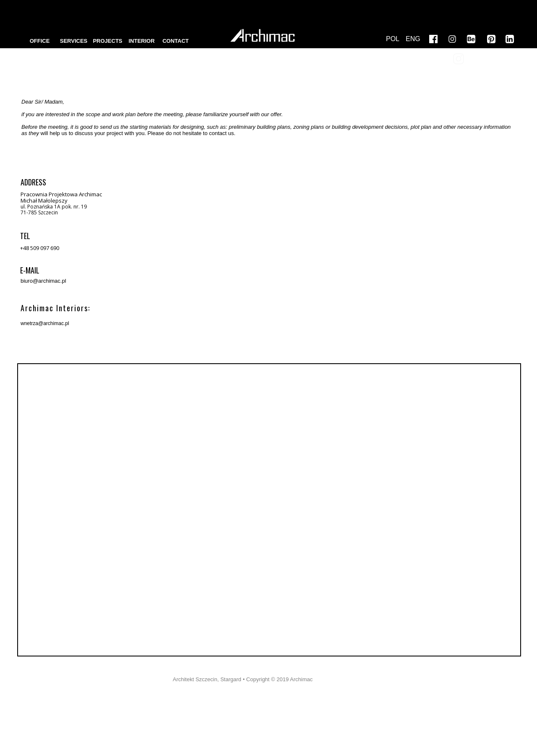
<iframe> (269, 510)
